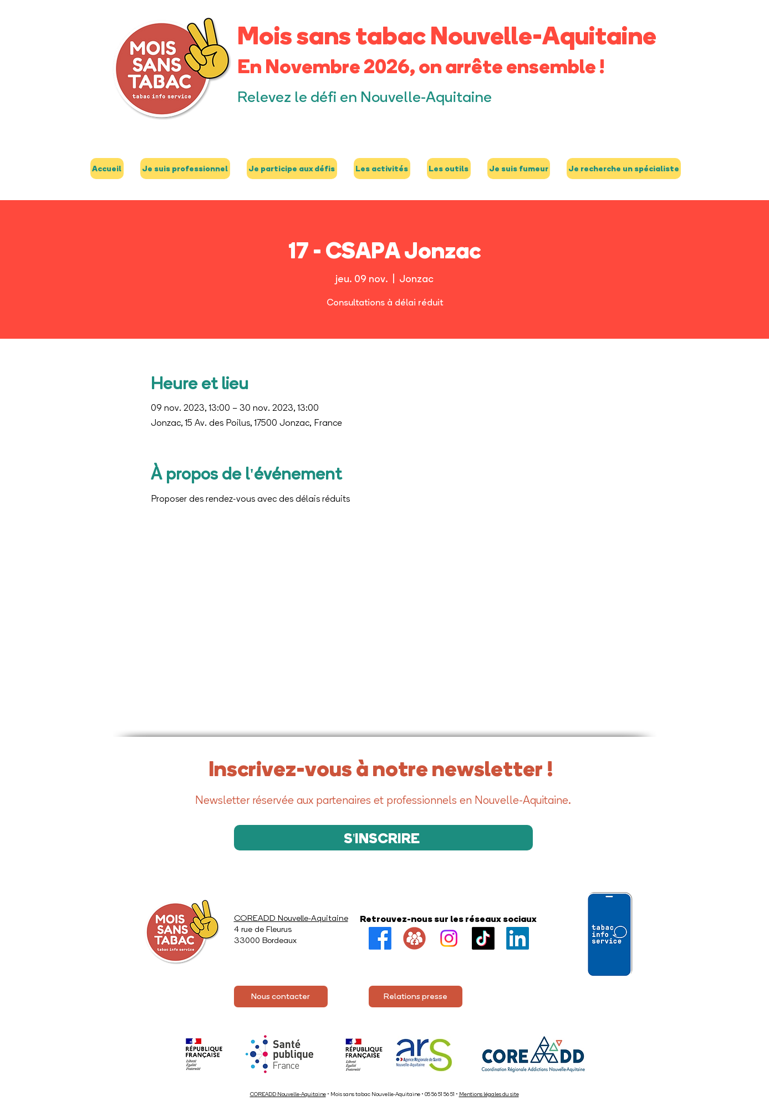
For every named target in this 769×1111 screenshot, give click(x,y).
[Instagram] (448, 938)
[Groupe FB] (414, 938)
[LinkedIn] (517, 938)
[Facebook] (380, 938)
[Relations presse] (415, 996)
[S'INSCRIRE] (383, 837)
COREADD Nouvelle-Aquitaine (288, 1094)
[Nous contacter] (281, 996)
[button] (185, 168)
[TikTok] (483, 938)
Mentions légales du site (489, 1094)
